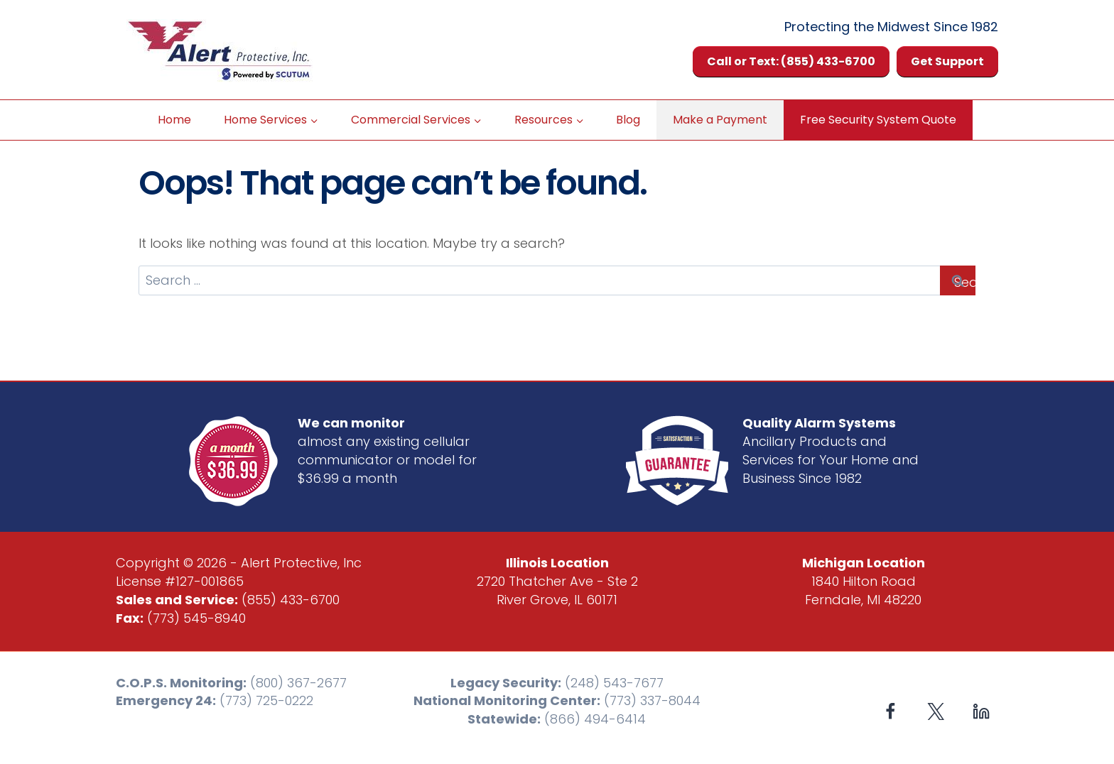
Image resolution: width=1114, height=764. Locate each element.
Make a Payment (720, 119)
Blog (628, 119)
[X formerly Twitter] (936, 711)
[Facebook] (890, 711)
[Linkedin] (980, 711)
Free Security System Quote (878, 119)
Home (174, 119)
